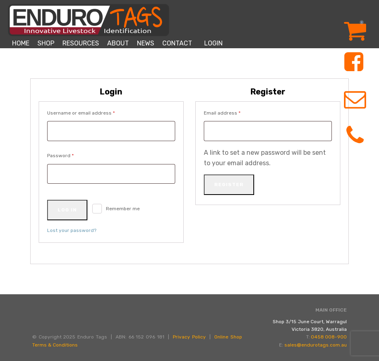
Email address (232, 112)
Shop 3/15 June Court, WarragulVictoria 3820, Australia (310, 325)
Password (71, 154)
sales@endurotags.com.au (315, 345)
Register (229, 184)
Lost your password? (71, 230)
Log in (67, 210)
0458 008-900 (329, 337)
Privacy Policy (189, 337)
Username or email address (91, 112)
